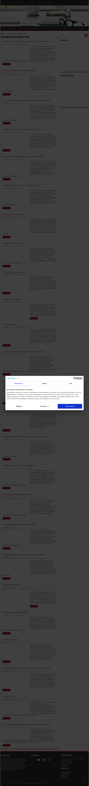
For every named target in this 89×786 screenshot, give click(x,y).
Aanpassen (44, 406)
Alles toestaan (70, 406)
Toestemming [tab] (18, 383)
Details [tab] (44, 383)
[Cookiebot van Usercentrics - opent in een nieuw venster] (74, 378)
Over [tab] (70, 383)
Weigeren (19, 406)
